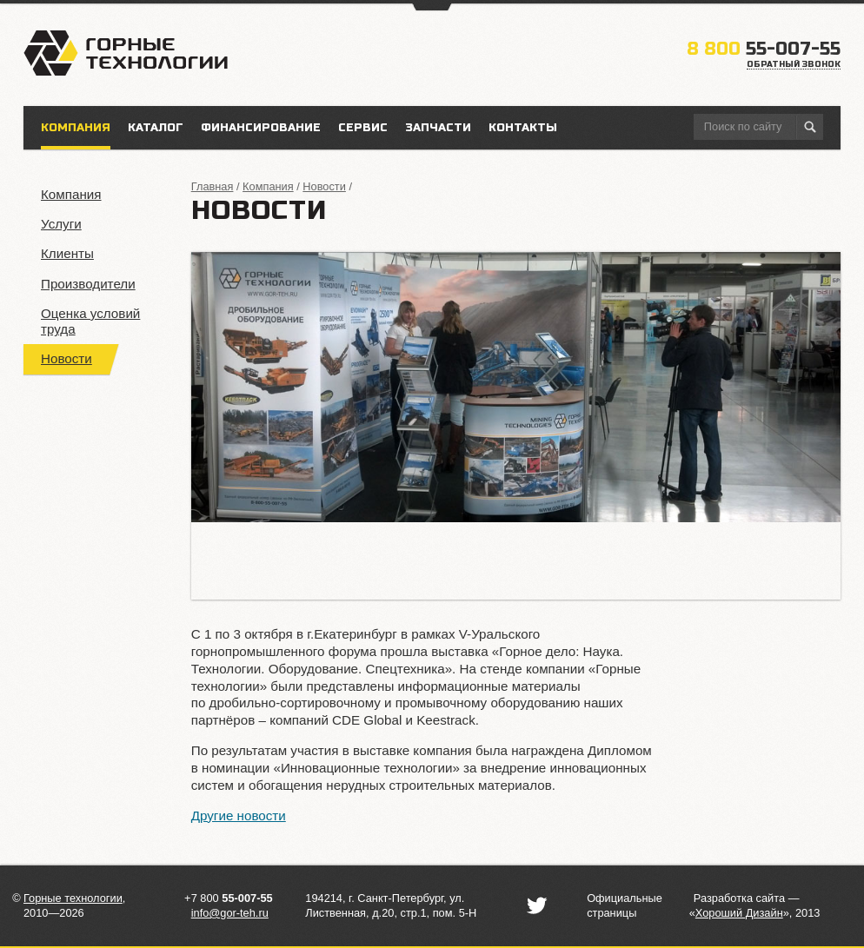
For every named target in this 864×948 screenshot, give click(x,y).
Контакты (522, 128)
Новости (66, 358)
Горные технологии (73, 898)
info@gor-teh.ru (230, 912)
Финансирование (261, 128)
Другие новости (238, 815)
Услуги (61, 223)
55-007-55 (764, 49)
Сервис (363, 128)
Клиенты (67, 253)
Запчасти (438, 128)
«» (739, 912)
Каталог (155, 128)
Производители (88, 283)
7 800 (232, 898)
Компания (71, 194)
